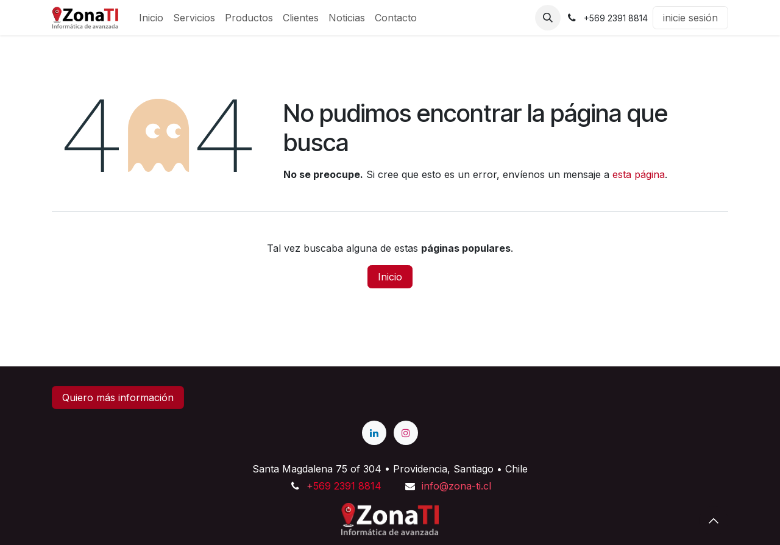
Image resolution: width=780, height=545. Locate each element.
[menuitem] (151, 17)
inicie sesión (690, 18)
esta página (638, 174)
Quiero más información (118, 397)
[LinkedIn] (374, 433)
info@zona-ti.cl (456, 486)
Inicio (390, 277)
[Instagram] (406, 433)
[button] (548, 17)
